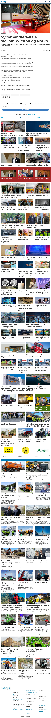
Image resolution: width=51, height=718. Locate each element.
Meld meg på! (25, 109)
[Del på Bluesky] (49, 50)
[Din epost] (25, 107)
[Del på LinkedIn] (44, 50)
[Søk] (45, 2)
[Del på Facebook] (43, 50)
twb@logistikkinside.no (17, 705)
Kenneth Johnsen (42, 705)
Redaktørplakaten (16, 710)
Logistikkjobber (31, 114)
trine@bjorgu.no (29, 702)
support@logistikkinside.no (31, 692)
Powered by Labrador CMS (25, 716)
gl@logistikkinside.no (17, 694)
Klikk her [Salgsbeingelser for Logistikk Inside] (35, 694)
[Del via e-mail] (46, 50)
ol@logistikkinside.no (17, 699)
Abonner (38, 1)
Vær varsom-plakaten (17, 709)
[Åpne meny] (49, 2)
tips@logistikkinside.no (30, 690)
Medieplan (28, 713)
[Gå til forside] (18, 2)
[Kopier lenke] (48, 50)
